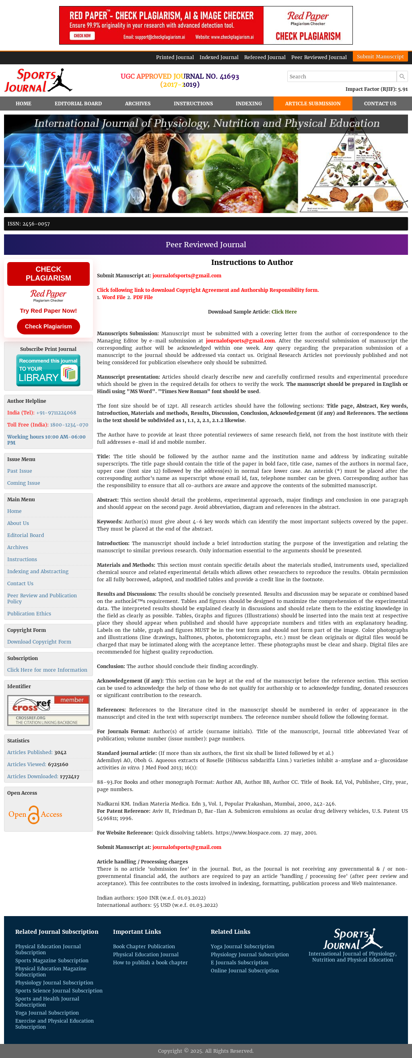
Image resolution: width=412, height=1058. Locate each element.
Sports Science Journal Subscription (59, 991)
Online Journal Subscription (245, 971)
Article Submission (313, 103)
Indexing (249, 103)
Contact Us (380, 103)
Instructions (193, 103)
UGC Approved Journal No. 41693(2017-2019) (180, 80)
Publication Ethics (29, 614)
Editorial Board (78, 103)
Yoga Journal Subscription (47, 1013)
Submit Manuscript (380, 56)
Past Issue (19, 471)
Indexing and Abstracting (37, 571)
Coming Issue (23, 483)
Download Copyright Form (39, 642)
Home (23, 103)
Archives (137, 103)
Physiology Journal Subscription (54, 983)
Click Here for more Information (47, 670)
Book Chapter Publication (144, 946)
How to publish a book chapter (150, 963)
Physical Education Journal (146, 954)
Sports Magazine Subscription (52, 961)
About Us (18, 523)
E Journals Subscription (239, 963)
